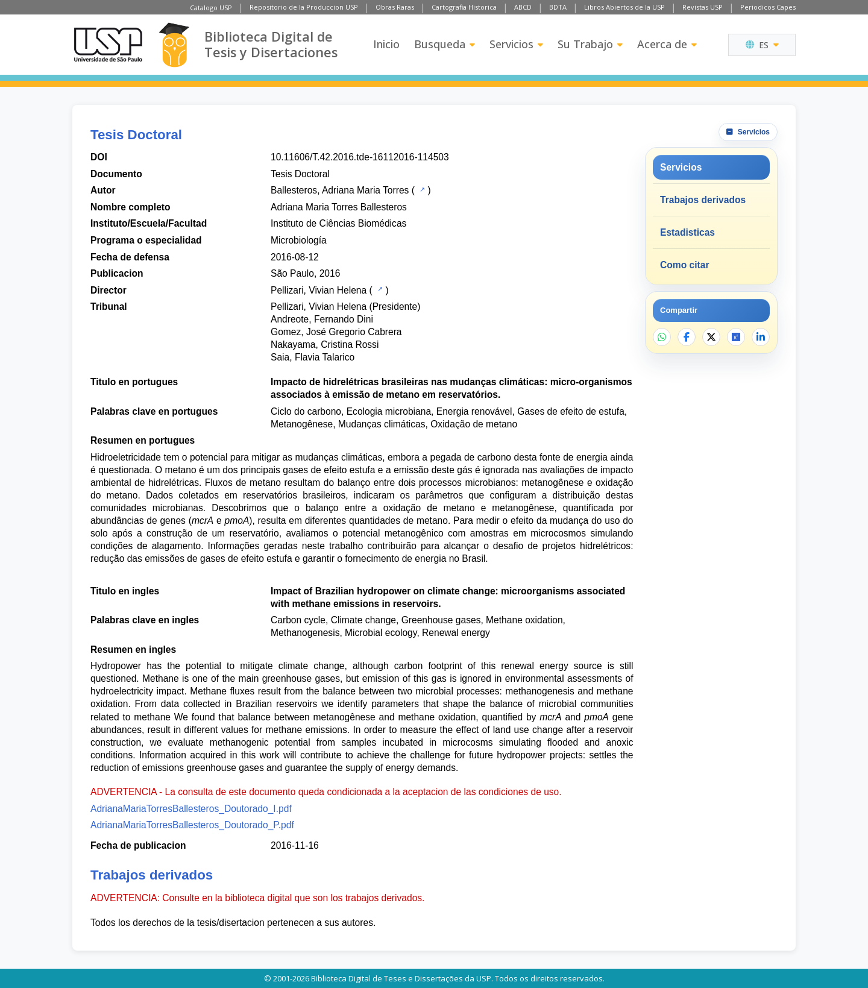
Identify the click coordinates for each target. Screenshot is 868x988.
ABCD (523, 7)
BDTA (558, 7)
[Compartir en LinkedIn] (761, 337)
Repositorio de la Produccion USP (304, 7)
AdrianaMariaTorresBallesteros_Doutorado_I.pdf (191, 809)
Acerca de (667, 44)
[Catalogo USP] (421, 189)
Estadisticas (687, 232)
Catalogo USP (211, 7)
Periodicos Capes (768, 7)
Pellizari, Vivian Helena (318, 290)
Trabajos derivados (703, 200)
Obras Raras (395, 7)
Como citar (684, 265)
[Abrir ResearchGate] (736, 337)
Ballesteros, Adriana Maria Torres (340, 190)
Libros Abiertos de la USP (624, 7)
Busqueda (444, 44)
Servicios (516, 44)
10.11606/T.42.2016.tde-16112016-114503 (360, 157)
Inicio (386, 44)
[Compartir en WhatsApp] (662, 337)
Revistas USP (702, 7)
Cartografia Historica (464, 7)
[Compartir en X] (711, 337)
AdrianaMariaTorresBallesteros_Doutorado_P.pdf (192, 825)
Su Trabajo (590, 44)
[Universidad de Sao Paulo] (107, 44)
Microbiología (299, 240)
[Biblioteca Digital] (174, 45)
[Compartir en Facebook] (687, 337)
